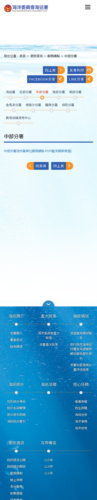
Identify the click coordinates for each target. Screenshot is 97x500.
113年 (48, 473)
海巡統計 (16, 384)
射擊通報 (16, 493)
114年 (48, 466)
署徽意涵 (16, 339)
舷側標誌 (16, 346)
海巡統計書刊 (16, 421)
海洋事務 (81, 421)
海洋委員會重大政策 (48, 335)
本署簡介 (16, 333)
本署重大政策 (48, 344)
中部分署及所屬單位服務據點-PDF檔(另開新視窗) (38, 151)
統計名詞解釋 (16, 408)
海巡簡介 (16, 316)
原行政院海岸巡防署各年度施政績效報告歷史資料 (81, 351)
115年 (48, 460)
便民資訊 (36, 56)
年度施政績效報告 (81, 335)
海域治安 (81, 414)
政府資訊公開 (16, 460)
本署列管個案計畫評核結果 (81, 367)
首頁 (22, 56)
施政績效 (81, 316)
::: (1, 58)
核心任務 (81, 384)
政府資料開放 (16, 466)
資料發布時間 (16, 414)
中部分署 (70, 56)
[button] (48, 303)
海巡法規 (48, 384)
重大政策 (48, 316)
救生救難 (81, 408)
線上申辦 (16, 479)
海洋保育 (81, 428)
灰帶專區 (48, 442)
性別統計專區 (16, 401)
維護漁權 (81, 401)
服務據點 (53, 56)
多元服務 (16, 486)
